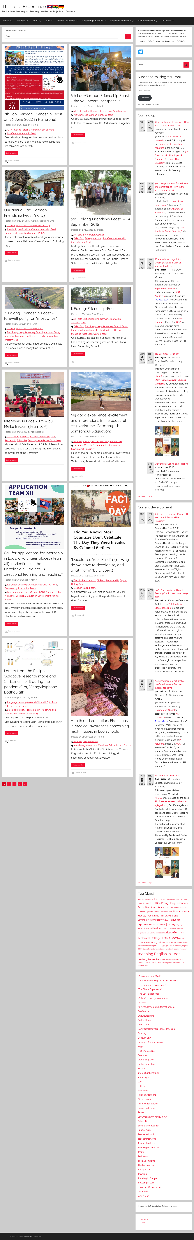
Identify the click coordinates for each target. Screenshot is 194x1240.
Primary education (67, 20)
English (123, 580)
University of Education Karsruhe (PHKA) (25, 233)
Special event (47, 130)
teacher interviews (180, 949)
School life (22, 440)
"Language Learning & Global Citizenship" (27, 584)
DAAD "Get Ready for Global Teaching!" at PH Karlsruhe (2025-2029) (171, 593)
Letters (141, 1086)
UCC (178, 322)
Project (7, 20)
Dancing (142, 1033)
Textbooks (143, 1156)
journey (88, 745)
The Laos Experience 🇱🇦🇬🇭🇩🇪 (33, 6)
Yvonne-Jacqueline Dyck (43, 221)
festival (165, 920)
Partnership (44, 225)
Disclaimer (144, 1219)
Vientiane (141, 963)
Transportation (145, 1169)
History (74, 584)
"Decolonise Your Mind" (84, 580)
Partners (22, 20)
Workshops (143, 1196)
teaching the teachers (149, 959)
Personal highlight (31, 130)
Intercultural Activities (111, 111)
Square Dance (148, 949)
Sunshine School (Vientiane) (163, 949)
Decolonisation (81, 588)
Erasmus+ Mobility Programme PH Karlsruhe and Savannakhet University (163, 915)
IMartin (34, 125)
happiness (143, 924)
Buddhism (142, 912)
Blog (49, 20)
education (164, 912)
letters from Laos (167, 942)
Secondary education (94, 20)
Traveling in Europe (147, 1178)
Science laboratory (175, 946)
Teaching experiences (39, 440)
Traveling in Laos (146, 1182)
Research (168, 20)
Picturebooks (144, 1099)
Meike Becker (37, 432)
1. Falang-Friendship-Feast (94, 308)
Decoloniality (11, 588)
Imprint (143, 1222)
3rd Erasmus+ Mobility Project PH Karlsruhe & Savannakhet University (171, 517)
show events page (145, 496)
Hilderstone (153, 925)
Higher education (148, 20)
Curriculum (143, 1024)
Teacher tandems (146, 1143)
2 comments (79, 476)
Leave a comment (13, 160)
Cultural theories (146, 1020)
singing (185, 946)
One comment (79, 615)
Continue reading (11, 153)
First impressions (91, 441)
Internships (44, 436)
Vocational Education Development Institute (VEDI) (164, 963)
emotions (48, 332)
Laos (18, 130)
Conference (143, 1011)
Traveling (142, 1174)
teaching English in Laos (159, 953)
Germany (104, 319)
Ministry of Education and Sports (114, 745)
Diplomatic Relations (153, 912)
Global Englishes (146, 1059)
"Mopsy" (141, 899)
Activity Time (166, 899)
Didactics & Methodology (150, 1042)
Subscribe (145, 98)
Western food (84, 242)
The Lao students (146, 1161)
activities (156, 899)
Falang (88, 238)
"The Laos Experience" (18, 436)
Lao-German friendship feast (21, 133)
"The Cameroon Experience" (152, 985)
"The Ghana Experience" (150, 989)
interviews (79, 745)
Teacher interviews (147, 1139)
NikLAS (158, 376)
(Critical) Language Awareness (153, 998)
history (92, 588)
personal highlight (160, 945)
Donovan (27, 1236)
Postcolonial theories (148, 1103)
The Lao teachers (146, 1165)
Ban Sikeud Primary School (159, 907)
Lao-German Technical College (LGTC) (26, 592)
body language (179, 908)
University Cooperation (149, 1187)
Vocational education (122, 20)
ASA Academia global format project (156, 1007)
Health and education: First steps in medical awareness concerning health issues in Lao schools (100, 726)
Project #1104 (161, 299)
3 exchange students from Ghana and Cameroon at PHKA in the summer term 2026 (171, 186)
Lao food (22, 229)
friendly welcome (80, 330)
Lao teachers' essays (163, 928)
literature (177, 942)
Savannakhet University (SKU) (152, 1117)
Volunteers (55, 440)
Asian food (79, 238)
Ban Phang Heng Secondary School (25, 332)
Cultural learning (91, 111)
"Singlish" (148, 899)
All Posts (11, 130)
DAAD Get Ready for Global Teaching (156, 1029)
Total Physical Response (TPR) (172, 960)
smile (140, 949)
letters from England (152, 942)
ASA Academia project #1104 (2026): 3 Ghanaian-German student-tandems (169, 262)
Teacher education (147, 1134)
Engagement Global (165, 288)
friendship (79, 115)
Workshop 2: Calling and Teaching (172, 464)
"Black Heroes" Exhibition (167, 354)
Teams (37, 20)
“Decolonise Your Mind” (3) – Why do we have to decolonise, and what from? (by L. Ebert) (100, 564)
